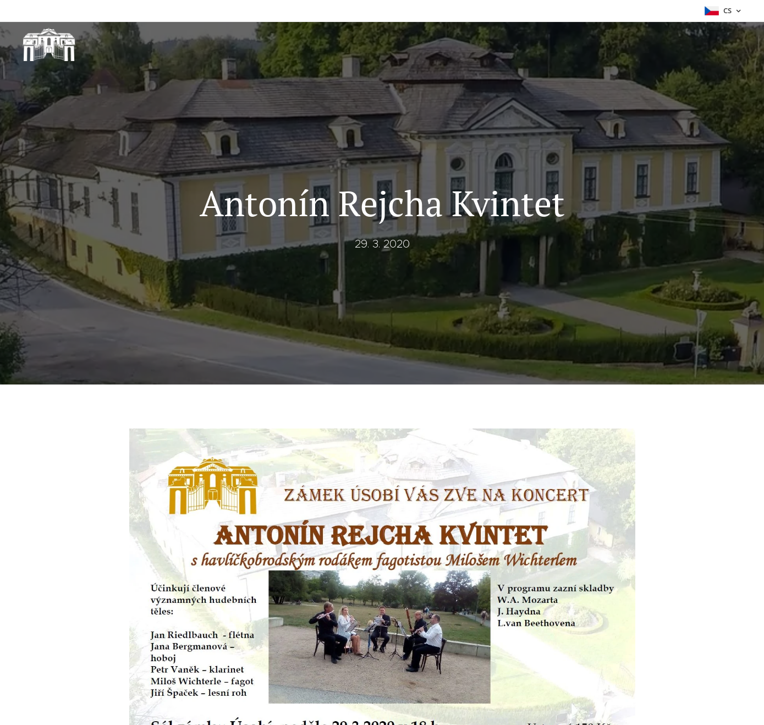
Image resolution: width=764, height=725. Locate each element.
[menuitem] (647, 44)
